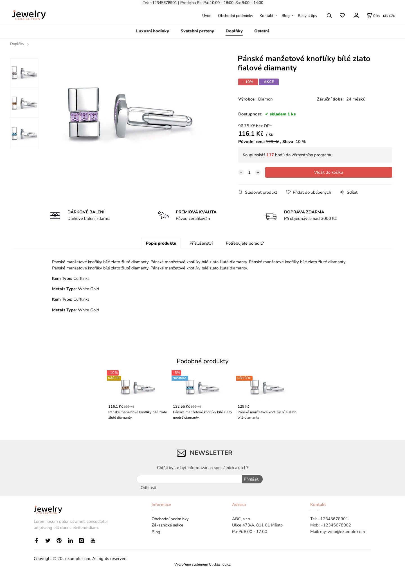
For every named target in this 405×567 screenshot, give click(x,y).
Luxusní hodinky (152, 31)
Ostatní (261, 31)
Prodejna (188, 2)
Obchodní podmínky (235, 15)
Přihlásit (251, 479)
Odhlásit (148, 487)
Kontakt (266, 15)
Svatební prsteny (197, 31)
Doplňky (234, 31)
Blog (286, 15)
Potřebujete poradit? (245, 243)
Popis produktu (161, 243)
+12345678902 (336, 525)
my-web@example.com (342, 531)
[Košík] (373, 15)
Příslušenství (201, 243)
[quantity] (249, 172)
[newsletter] (189, 479)
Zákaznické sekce (167, 525)
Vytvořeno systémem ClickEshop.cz (202, 564)
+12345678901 (333, 518)
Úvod (207, 15)
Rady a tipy (307, 15)
